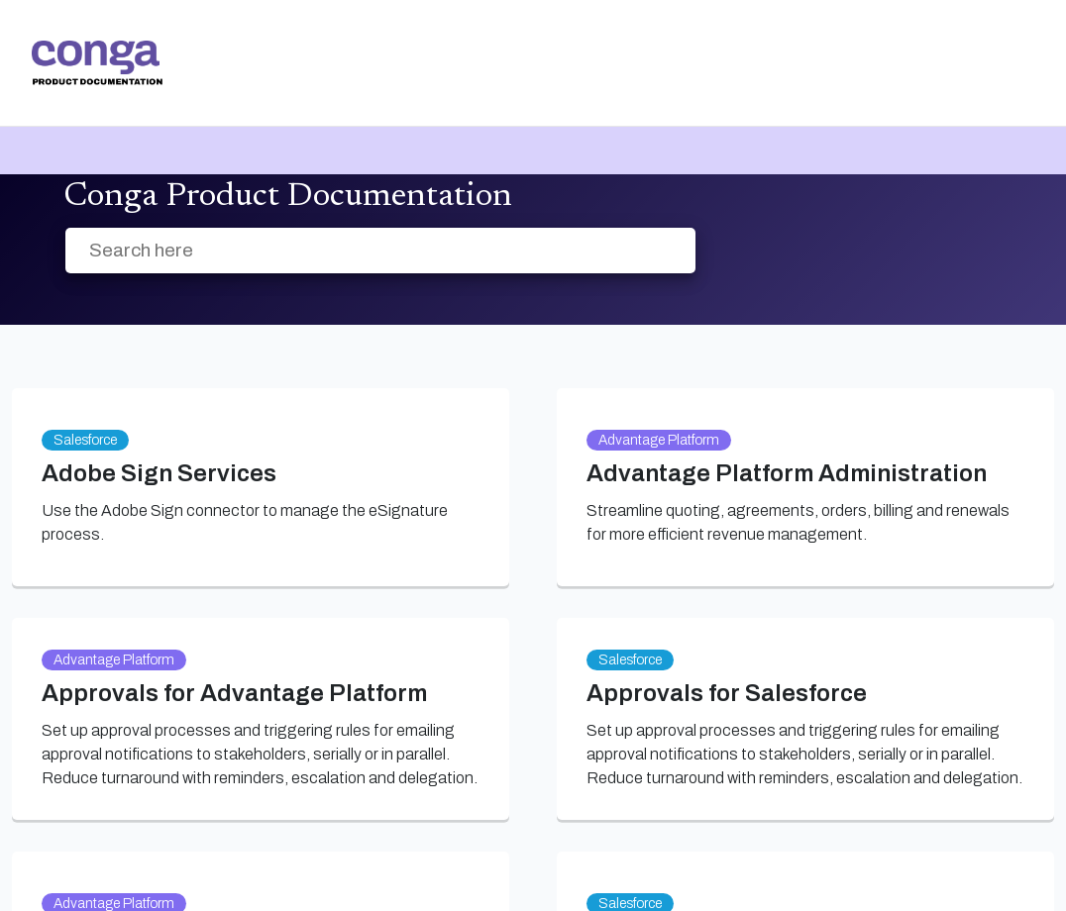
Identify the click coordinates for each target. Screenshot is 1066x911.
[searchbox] (659, 251)
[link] (97, 63)
